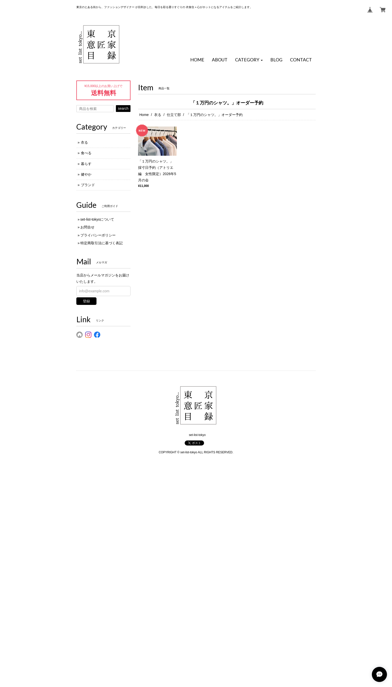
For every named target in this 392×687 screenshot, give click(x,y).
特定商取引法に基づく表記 (101, 243)
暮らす (86, 164)
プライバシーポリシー (98, 235)
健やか (86, 174)
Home (144, 115)
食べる (86, 153)
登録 (86, 301)
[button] (249, 59)
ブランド (88, 185)
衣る (157, 115)
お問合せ (87, 227)
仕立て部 (174, 115)
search (123, 108)
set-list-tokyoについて (97, 219)
